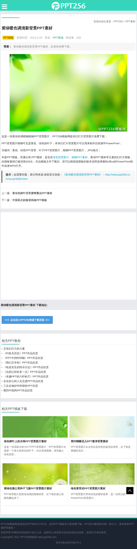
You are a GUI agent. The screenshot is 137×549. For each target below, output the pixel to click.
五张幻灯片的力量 (14, 348)
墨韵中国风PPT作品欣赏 (18, 390)
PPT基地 (58, 37)
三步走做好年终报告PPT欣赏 (20, 385)
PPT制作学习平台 (37, 524)
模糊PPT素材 (79, 157)
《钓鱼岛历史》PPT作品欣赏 (20, 353)
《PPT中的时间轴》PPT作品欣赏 (23, 357)
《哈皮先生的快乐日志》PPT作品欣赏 (26, 367)
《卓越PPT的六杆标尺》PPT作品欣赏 (26, 376)
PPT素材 (130, 21)
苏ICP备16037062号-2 (68, 542)
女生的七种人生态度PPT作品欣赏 (23, 381)
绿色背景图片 (61, 157)
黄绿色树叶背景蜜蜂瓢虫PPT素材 (32, 193)
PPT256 (118, 21)
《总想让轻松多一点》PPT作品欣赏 (24, 371)
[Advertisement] (68, 256)
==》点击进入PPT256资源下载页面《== (27, 320)
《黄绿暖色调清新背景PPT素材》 (83, 174)
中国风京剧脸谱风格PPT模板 (29, 200)
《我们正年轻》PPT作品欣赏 (20, 362)
